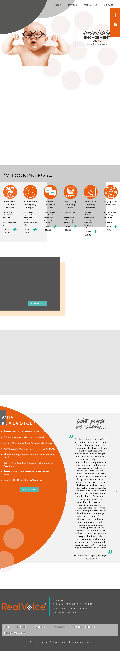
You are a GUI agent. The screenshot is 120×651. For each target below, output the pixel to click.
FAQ (6, 627)
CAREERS (39, 627)
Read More (7, 230)
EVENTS (22, 627)
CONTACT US (37, 303)
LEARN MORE (29, 489)
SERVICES (72, 5)
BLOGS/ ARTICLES (83, 627)
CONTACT (108, 5)
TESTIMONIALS (90, 5)
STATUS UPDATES (14, 633)
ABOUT (57, 5)
